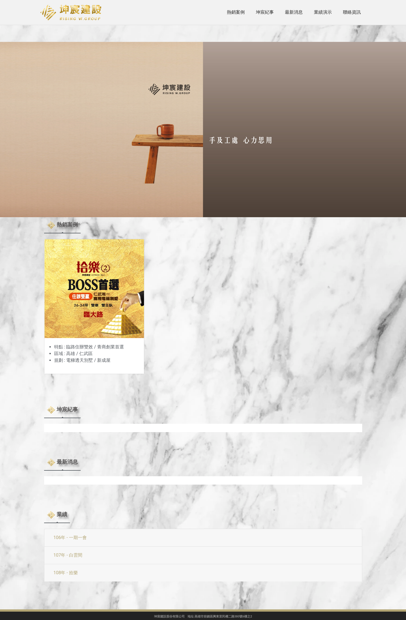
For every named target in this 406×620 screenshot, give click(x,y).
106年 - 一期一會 (70, 537)
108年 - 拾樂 (66, 572)
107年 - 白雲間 (68, 555)
